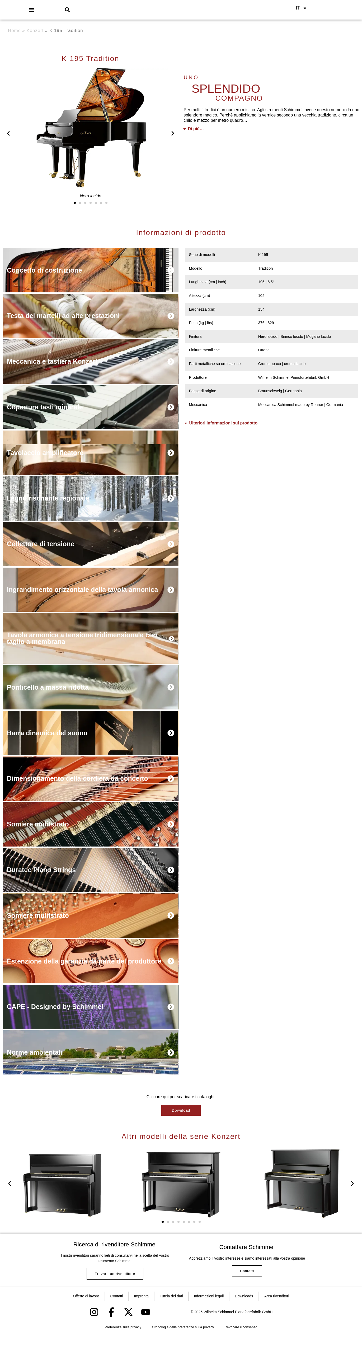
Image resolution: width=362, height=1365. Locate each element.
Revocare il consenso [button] (240, 1357)
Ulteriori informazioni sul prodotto (223, 423)
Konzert (35, 30)
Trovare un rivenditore (115, 1297)
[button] (31, 9)
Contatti (247, 1297)
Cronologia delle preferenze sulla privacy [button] (183, 1357)
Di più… (196, 129)
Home (14, 30)
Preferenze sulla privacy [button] (123, 1357)
